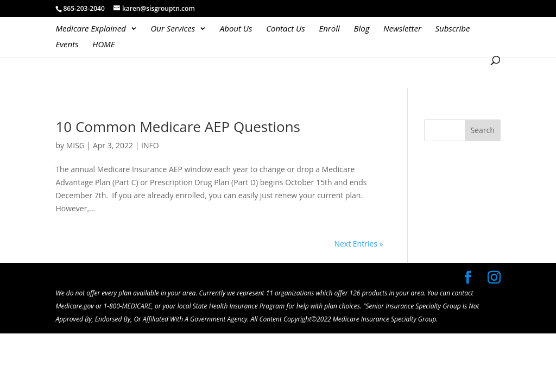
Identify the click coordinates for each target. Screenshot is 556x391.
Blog (361, 29)
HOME (103, 44)
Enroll (329, 29)
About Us (236, 29)
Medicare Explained (90, 29)
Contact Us (285, 29)
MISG (75, 145)
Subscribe (452, 29)
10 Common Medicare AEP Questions (177, 126)
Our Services (173, 29)
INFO (150, 145)
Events (66, 44)
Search (482, 130)
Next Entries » (358, 243)
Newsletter (402, 29)
